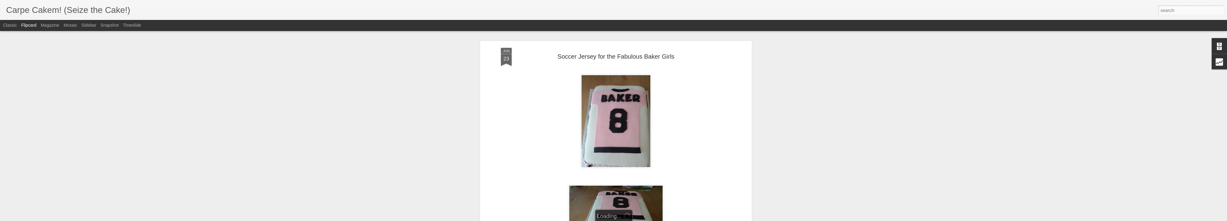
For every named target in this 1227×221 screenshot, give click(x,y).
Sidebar (89, 25)
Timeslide (132, 25)
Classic (10, 25)
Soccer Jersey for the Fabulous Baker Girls (615, 39)
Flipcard (29, 25)
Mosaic (70, 25)
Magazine (50, 25)
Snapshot (110, 25)
